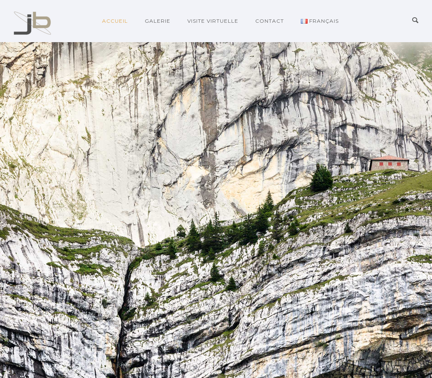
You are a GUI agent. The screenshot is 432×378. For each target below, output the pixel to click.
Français (320, 21)
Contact (269, 21)
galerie (157, 21)
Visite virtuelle (212, 21)
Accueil (115, 21)
